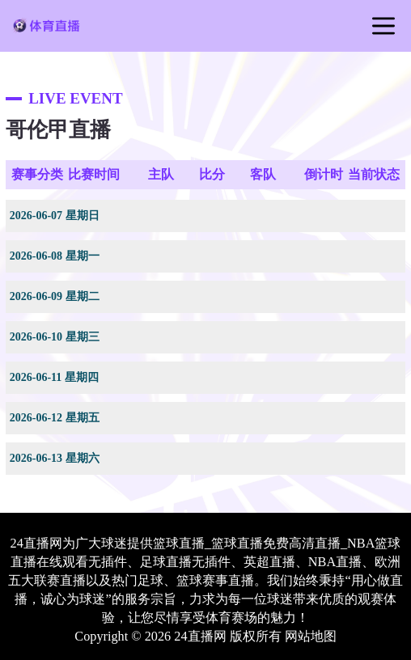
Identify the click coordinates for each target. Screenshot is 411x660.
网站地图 (311, 636)
